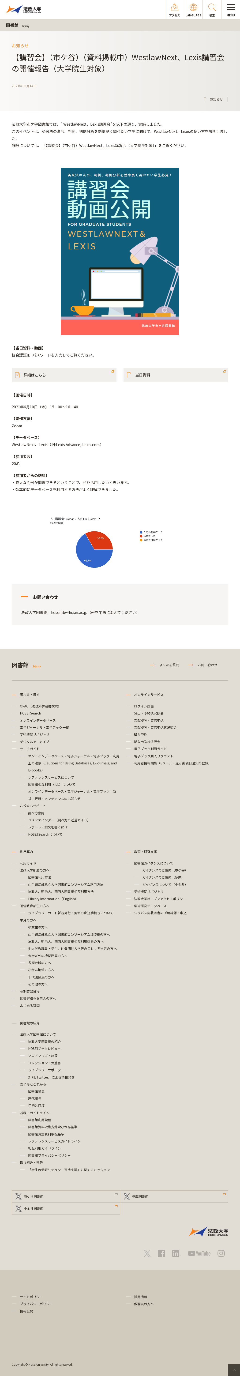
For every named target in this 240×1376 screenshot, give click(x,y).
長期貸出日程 (30, 991)
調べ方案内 (36, 813)
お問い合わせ (208, 664)
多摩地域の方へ (39, 962)
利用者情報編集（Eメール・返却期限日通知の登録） (173, 763)
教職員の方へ (144, 1303)
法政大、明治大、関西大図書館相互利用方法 (61, 891)
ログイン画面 (144, 706)
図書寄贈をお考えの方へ (38, 998)
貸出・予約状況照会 (149, 713)
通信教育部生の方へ (34, 905)
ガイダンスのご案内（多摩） (163, 877)
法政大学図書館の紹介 (44, 1041)
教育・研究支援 (145, 851)
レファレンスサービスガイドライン (54, 1141)
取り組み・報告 (31, 1162)
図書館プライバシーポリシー (49, 1155)
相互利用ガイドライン (44, 1148)
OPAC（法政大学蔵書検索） (40, 706)
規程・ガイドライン (34, 1112)
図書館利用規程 (39, 1119)
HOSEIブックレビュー (44, 1048)
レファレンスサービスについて (51, 777)
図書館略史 (36, 1091)
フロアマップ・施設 (43, 1055)
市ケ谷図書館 (33, 1196)
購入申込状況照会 (147, 741)
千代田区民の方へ (41, 977)
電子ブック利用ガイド (150, 748)
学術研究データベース (150, 905)
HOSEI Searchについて (45, 834)
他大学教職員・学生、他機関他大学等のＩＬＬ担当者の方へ (72, 948)
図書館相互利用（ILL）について (51, 784)
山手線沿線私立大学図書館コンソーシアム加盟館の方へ (69, 934)
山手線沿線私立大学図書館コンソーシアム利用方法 (65, 884)
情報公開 (26, 1311)
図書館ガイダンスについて (153, 863)
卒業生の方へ (38, 927)
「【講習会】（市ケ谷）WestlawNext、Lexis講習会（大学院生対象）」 (100, 145)
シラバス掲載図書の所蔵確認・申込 (160, 912)
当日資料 (142, 375)
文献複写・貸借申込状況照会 (155, 727)
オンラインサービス (149, 694)
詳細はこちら (34, 375)
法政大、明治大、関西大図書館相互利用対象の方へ (66, 941)
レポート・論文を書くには (48, 827)
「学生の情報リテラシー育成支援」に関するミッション (69, 1169)
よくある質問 (169, 664)
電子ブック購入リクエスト (153, 756)
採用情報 (140, 1296)
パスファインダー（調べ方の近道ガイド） (59, 820)
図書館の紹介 (30, 1023)
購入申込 (140, 734)
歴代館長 (34, 1098)
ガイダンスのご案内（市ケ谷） (165, 870)
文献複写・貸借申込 (149, 720)
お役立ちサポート (33, 805)
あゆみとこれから (33, 1084)
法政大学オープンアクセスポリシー (160, 898)
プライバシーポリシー (36, 1303)
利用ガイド (28, 863)
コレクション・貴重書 (44, 1062)
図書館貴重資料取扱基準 (46, 1134)
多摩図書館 (140, 1196)
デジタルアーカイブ (34, 741)
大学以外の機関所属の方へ (48, 955)
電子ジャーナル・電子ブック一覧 (44, 727)
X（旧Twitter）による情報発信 (51, 1077)
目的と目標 (36, 1105)
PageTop (234, 1370)
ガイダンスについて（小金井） (165, 884)
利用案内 (26, 851)
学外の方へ (28, 920)
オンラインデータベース (38, 720)
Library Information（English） (53, 898)
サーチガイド (30, 748)
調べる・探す (30, 694)
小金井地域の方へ (41, 969)
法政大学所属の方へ (34, 870)
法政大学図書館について (38, 1034)
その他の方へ (38, 984)
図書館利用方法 (39, 877)
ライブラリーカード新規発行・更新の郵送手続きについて (70, 912)
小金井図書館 (33, 1208)
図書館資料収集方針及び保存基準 (52, 1126)
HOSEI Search (30, 713)
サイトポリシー (31, 1296)
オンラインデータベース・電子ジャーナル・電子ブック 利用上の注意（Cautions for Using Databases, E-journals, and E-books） (74, 763)
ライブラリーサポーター (46, 1070)
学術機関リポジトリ (34, 734)
